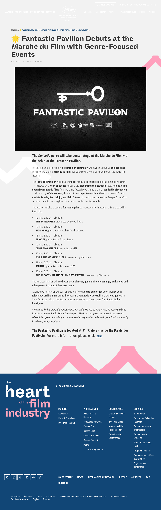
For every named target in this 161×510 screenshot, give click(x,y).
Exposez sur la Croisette (140, 436)
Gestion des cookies (20, 499)
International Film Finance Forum (116, 428)
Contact (63, 483)
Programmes (21, 12)
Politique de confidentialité (72, 496)
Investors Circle (116, 421)
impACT (87, 445)
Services (50, 12)
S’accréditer (101, 12)
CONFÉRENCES (116, 409)
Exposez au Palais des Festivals (144, 420)
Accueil (14, 30)
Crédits (39, 496)
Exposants (63, 413)
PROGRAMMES (91, 409)
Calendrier (88, 12)
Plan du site (51, 496)
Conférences (37, 12)
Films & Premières (66, 418)
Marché (9, 12)
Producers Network (92, 421)
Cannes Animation (91, 435)
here (99, 336)
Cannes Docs (89, 426)
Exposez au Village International (142, 428)
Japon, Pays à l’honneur (90, 415)
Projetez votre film (142, 450)
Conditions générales (96, 496)
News (111, 12)
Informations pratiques (126, 12)
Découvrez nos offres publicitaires (144, 457)
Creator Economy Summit (117, 415)
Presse (142, 12)
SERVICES (138, 409)
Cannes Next (89, 431)
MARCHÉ (62, 409)
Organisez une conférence (140, 465)
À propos (152, 12)
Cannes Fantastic (91, 440)
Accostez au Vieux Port (142, 444)
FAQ (148, 477)
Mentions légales (117, 496)
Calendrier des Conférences (115, 436)
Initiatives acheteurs (67, 423)
